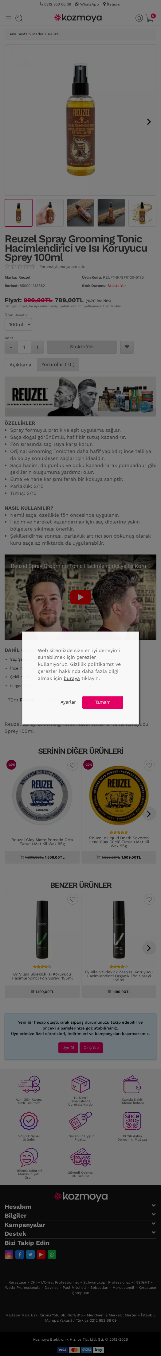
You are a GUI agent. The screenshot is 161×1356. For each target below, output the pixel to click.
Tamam (103, 702)
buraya (72, 678)
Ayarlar (68, 702)
